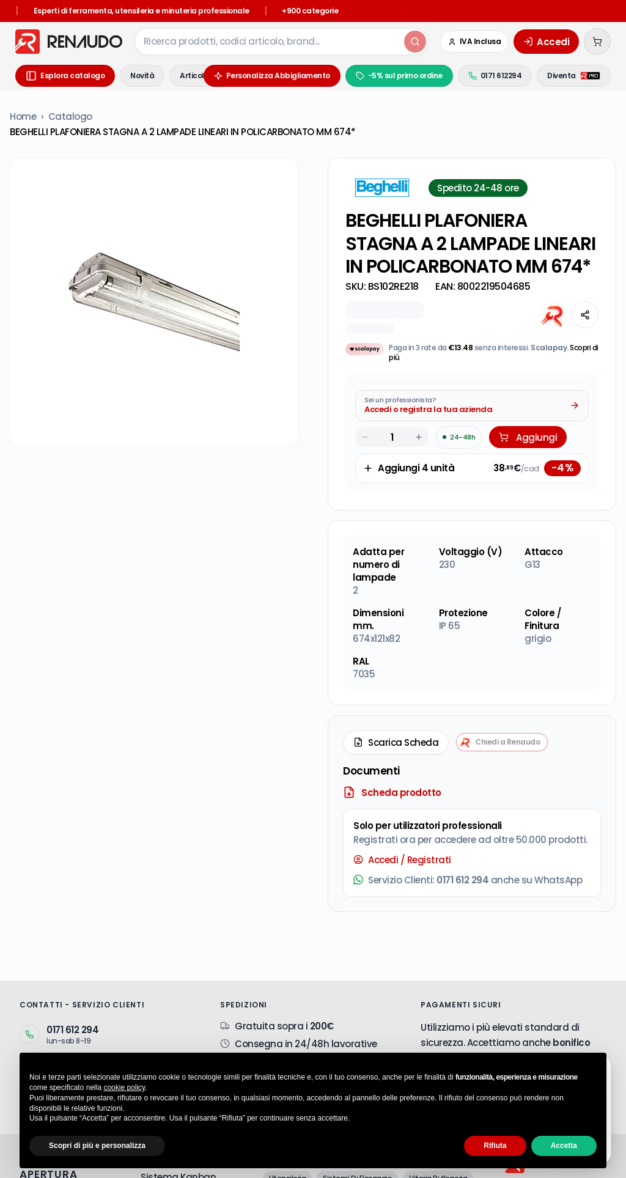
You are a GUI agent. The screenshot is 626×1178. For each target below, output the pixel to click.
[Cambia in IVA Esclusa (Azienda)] (474, 42)
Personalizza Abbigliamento (272, 75)
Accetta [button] (564, 1145)
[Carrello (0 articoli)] (597, 41)
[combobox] (268, 41)
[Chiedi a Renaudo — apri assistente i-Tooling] (502, 742)
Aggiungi (528, 437)
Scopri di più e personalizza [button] (97, 1145)
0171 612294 (495, 75)
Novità (142, 75)
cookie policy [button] (124, 1087)
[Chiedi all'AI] (553, 314)
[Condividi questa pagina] (585, 314)
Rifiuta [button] (495, 1145)
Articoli (192, 75)
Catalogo (70, 116)
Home (23, 116)
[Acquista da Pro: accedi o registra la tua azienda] (472, 405)
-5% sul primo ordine (399, 75)
